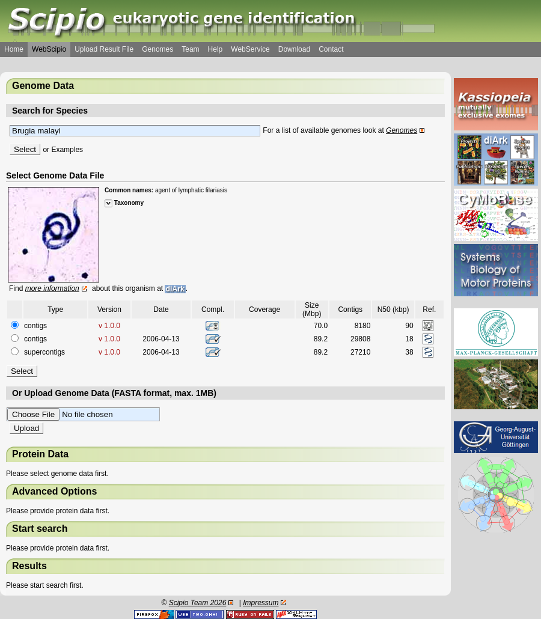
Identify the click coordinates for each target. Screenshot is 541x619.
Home (13, 49)
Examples (67, 149)
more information (52, 288)
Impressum (260, 603)
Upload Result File (104, 49)
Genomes (157, 49)
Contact (331, 49)
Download (294, 49)
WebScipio (49, 49)
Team (190, 49)
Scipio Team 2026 (198, 603)
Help (215, 49)
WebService (250, 49)
